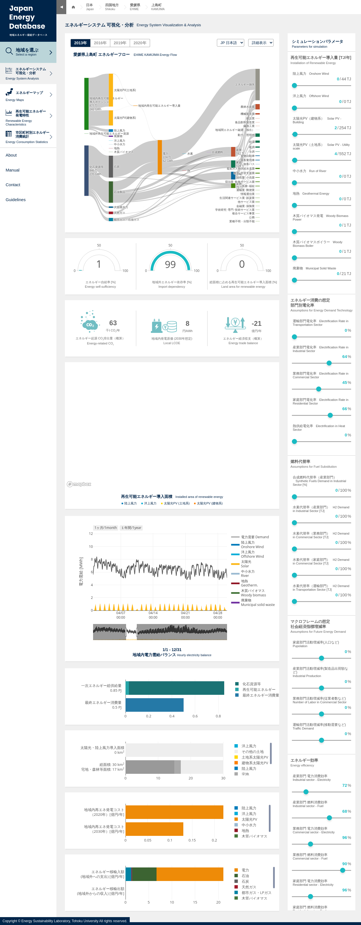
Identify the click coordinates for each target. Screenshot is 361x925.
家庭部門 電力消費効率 (313, 882)
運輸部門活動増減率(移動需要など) (319, 726)
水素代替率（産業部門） (321, 509)
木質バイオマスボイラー (317, 243)
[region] (172, 425)
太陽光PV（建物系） (317, 120)
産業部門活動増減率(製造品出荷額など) (320, 672)
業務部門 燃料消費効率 (310, 856)
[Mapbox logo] (79, 484)
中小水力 (309, 171)
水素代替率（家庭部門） (321, 561)
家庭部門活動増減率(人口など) (316, 644)
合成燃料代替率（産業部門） (319, 480)
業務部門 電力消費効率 (314, 830)
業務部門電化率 (320, 375)
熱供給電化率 (319, 427)
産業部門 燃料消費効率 (310, 804)
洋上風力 (311, 96)
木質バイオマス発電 (320, 217)
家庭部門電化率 (320, 401)
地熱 (311, 193)
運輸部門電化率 (320, 322)
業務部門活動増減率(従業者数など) (320, 700)
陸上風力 (311, 74)
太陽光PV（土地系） (321, 146)
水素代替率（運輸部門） (321, 587)
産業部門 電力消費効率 (312, 777)
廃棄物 (314, 268)
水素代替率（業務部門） (321, 535)
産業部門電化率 (320, 349)
